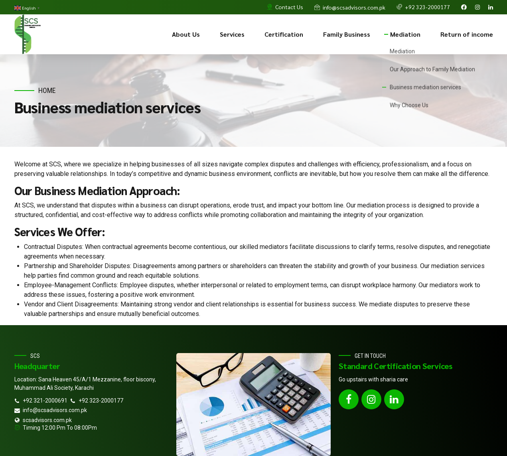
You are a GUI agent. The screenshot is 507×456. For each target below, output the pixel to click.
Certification (283, 34)
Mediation (405, 34)
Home (47, 90)
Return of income (466, 34)
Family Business (346, 34)
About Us (186, 34)
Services (232, 34)
